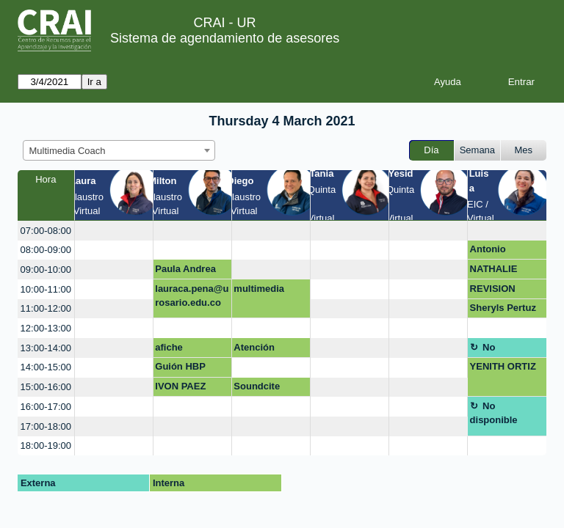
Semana (477, 149)
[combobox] (119, 150)
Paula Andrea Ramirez (185, 271)
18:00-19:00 (46, 445)
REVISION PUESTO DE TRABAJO (497, 291)
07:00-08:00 (46, 230)
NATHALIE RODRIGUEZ (498, 271)
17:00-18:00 (46, 426)
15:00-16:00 (46, 386)
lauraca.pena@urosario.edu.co (191, 296)
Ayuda (447, 81)
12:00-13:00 (46, 328)
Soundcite (257, 386)
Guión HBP (180, 366)
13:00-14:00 (46, 347)
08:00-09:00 (46, 249)
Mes (524, 149)
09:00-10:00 (46, 269)
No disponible (494, 350)
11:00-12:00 (46, 308)
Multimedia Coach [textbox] (67, 150)
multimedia (259, 288)
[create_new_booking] (114, 231)
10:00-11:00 (46, 289)
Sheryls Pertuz (503, 307)
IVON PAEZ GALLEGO (180, 389)
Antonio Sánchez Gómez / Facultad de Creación (506, 251)
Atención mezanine (255, 350)
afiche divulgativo (180, 350)
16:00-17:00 (46, 406)
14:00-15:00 (46, 367)
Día (431, 149)
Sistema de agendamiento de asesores (224, 38)
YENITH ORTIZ (503, 366)
